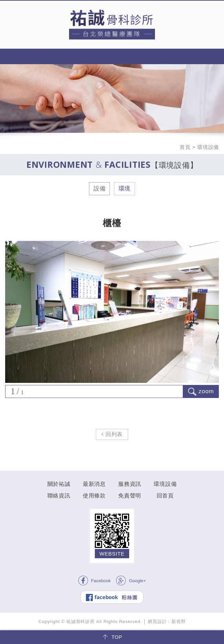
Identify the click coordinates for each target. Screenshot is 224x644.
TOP (112, 637)
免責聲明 (129, 496)
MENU (112, 56)
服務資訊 (129, 484)
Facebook (94, 580)
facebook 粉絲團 (112, 597)
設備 (99, 188)
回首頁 (165, 496)
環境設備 (165, 484)
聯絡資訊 (58, 496)
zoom (201, 391)
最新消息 (94, 484)
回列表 (112, 434)
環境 (125, 188)
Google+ (131, 580)
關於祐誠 (58, 484)
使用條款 (94, 496)
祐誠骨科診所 (112, 24)
